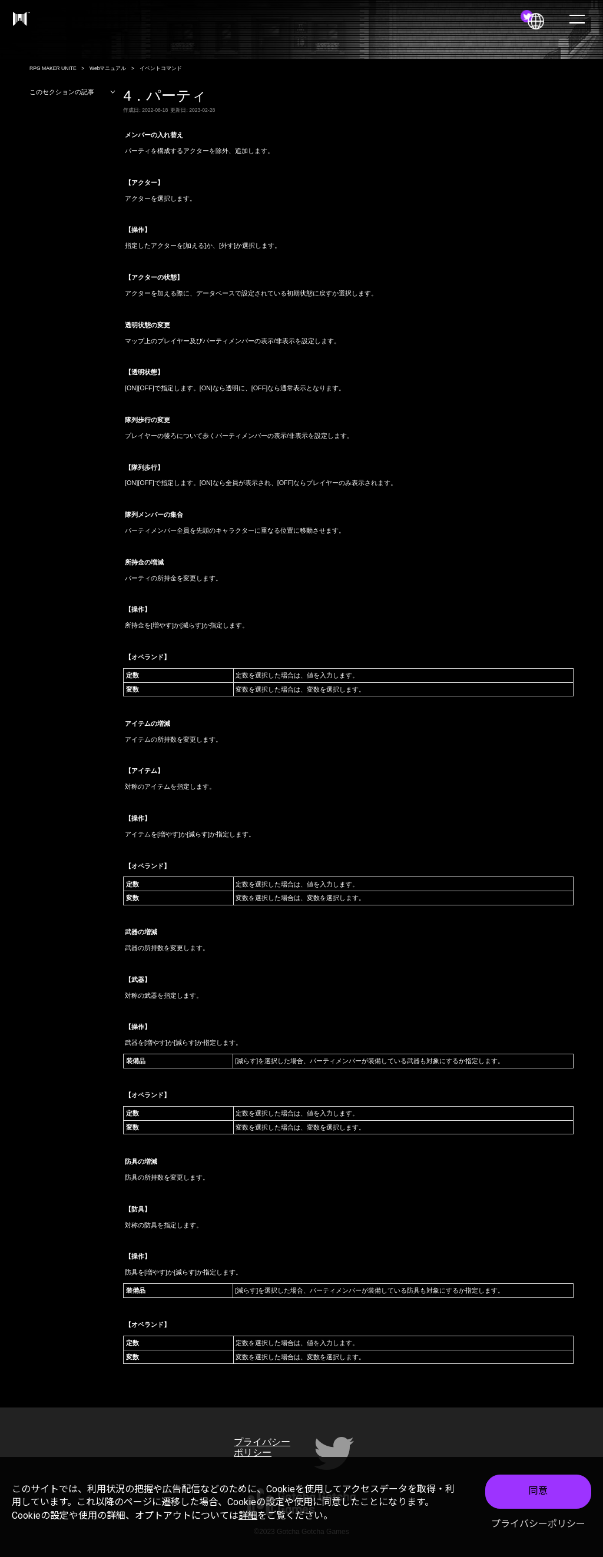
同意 (538, 1490)
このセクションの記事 (72, 91)
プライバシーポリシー (538, 1523)
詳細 (247, 1515)
